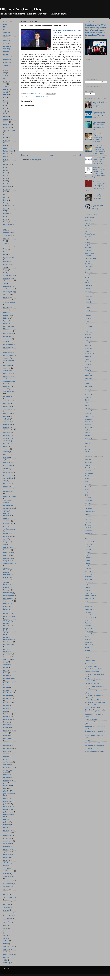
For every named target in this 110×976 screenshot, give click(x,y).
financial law (6, 555)
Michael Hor (88, 351)
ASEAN (5, 84)
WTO (4, 273)
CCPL (4, 105)
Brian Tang (88, 247)
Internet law (6, 165)
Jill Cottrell (88, 552)
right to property (8, 857)
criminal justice (7, 424)
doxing (5, 481)
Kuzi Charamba (89, 582)
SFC (4, 227)
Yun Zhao (87, 452)
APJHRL (5, 81)
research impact (7, 62)
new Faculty (6, 49)
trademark (6, 944)
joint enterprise (7, 654)
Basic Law (34, 96)
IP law (5, 159)
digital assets (7, 460)
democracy (6, 454)
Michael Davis (89, 604)
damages (5, 446)
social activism (7, 892)
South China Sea (7, 235)
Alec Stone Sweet (90, 223)
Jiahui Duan (88, 318)
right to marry (7, 855)
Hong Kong (6, 154)
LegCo (5, 192)
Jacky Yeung (88, 307)
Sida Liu (87, 400)
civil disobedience (8, 344)
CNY (4, 114)
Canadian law (7, 119)
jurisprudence (7, 665)
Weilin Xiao (88, 433)
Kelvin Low (88, 335)
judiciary (5, 662)
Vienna (5, 267)
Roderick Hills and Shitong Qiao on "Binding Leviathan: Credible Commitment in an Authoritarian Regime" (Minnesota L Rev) (96, 172)
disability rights (7, 465)
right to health (7, 852)
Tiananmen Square (8, 246)
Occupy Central (7, 205)
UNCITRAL (6, 252)
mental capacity (7, 743)
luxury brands (7, 725)
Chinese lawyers (7, 125)
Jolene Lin (87, 563)
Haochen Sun (88, 302)
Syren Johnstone (89, 416)
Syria (4, 241)
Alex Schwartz (89, 462)
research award (7, 57)
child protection (7, 333)
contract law (6, 403)
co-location (6, 358)
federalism (6, 544)
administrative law (8, 281)
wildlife (5, 960)
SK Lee (87, 381)
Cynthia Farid (88, 506)
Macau (5, 197)
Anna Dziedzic (89, 476)
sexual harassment (8, 881)
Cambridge (6, 116)
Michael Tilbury (89, 607)
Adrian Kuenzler (89, 218)
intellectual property (9, 616)
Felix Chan (88, 283)
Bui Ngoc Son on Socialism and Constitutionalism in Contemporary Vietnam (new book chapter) (99, 149)
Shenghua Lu (88, 394)
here (34, 87)
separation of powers (9, 876)
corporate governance (9, 409)
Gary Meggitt (88, 291)
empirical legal (7, 486)
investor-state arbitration (7, 650)
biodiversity (6, 323)
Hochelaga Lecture (8, 151)
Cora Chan (88, 250)
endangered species (8, 491)
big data (5, 321)
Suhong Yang (88, 414)
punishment (6, 822)
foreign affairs (7, 561)
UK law (5, 249)
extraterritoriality (8, 536)
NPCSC (5, 203)
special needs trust (8, 913)
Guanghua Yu (88, 296)
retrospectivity (7, 844)
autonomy (6, 310)
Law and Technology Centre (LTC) (94, 683)
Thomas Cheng (89, 422)
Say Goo (87, 384)
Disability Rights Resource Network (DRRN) (94, 723)
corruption (6, 416)
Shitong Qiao (88, 397)
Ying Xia (87, 446)
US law (5, 254)
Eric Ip (86, 280)
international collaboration (7, 624)
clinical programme (8, 38)
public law (6, 819)
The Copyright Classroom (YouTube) (95, 746)
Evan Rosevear (89, 533)
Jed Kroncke (88, 316)
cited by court (7, 35)
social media (6, 902)
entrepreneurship (8, 505)
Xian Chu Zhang (89, 645)
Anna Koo (87, 479)
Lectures (5, 189)
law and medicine (8, 693)
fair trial (5, 539)
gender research (7, 577)
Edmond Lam (88, 269)
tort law (5, 935)
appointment (7, 32)
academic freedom (8, 275)
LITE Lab (87, 740)
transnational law (8, 946)
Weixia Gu (87, 435)
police (5, 783)
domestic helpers (8, 475)
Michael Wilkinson (90, 609)
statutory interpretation (7, 922)
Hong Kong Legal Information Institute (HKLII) (95, 727)
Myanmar (5, 200)
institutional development (7, 610)
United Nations (7, 262)
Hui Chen (87, 538)
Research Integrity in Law (92, 672)
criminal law (6, 427)
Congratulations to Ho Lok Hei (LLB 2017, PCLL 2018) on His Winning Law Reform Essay (99, 160)
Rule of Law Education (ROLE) (93, 743)
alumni (5, 283)
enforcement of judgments (7, 501)
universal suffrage (8, 954)
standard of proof (8, 915)
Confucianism (7, 127)
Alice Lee (87, 228)
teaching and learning (9, 931)
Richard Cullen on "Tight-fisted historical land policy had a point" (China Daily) (100, 114)
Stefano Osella (89, 408)
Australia (5, 92)
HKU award (6, 24)
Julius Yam (88, 566)
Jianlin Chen (88, 549)
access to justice (8, 278)
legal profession (7, 719)
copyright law (7, 406)
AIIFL (4, 78)
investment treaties (8, 645)
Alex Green (88, 460)
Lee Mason (88, 585)
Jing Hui (87, 321)
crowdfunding (7, 435)
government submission (6, 583)
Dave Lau (87, 514)
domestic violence (8, 478)
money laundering (8, 748)
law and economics (8, 683)
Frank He (87, 288)
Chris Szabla (88, 500)
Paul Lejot (88, 615)
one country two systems (8, 771)
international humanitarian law (8, 638)
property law (6, 804)
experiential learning (9, 529)
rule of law (6, 863)
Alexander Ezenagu (90, 468)
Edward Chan (88, 272)
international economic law (9, 633)
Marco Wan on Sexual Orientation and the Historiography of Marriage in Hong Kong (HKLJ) (99, 125)
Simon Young (88, 403)
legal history (6, 716)
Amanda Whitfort (90, 234)
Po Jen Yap (88, 370)
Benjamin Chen (89, 245)
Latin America (7, 186)
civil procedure (7, 350)
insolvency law (7, 606)
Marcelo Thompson (90, 596)
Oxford (5, 208)
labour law (6, 670)
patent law (6, 775)
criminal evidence (8, 422)
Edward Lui (88, 275)
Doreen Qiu (88, 522)
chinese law (6, 342)
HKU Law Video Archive (91, 666)
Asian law (6, 89)
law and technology (8, 698)
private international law (9, 794)
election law (6, 483)
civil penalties (7, 347)
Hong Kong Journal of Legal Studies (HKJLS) (94, 715)
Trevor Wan (88, 424)
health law (6, 587)
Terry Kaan (88, 636)
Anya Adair (88, 239)
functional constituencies (7, 573)
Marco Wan (88, 346)
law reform (6, 706)
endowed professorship (9, 496)
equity (5, 518)
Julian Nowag (88, 326)
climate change (7, 352)
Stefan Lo (87, 405)
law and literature (8, 690)
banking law (6, 313)
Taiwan (5, 243)
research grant (7, 59)
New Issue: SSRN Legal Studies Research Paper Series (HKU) (97, 207)
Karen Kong (88, 571)
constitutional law (42, 96)
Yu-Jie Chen (88, 653)
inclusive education (8, 598)
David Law (88, 517)
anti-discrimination (8, 289)
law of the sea (7, 703)
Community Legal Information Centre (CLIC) (95, 732)
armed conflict (7, 300)
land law (5, 673)
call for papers (7, 331)
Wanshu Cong (88, 642)
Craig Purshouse (89, 253)
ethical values (7, 521)
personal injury (7, 780)
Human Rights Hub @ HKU (92, 719)
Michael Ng (88, 356)
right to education (8, 849)
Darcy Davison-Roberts (91, 258)
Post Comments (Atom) (34, 160)
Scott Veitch (88, 386)
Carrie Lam (6, 122)
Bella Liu (87, 242)
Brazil (5, 100)
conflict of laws (7, 386)
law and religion (7, 696)
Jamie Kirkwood (89, 541)
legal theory (6, 722)
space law (6, 910)
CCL (4, 103)
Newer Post (25, 155)
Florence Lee (88, 286)
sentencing (6, 874)
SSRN (4, 230)
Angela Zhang (89, 473)
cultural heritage (8, 441)
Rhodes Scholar (7, 224)
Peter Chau (88, 367)
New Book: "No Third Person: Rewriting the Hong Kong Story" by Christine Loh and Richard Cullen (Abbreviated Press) (96, 185)
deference (6, 452)
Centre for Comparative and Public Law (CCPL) (95, 675)
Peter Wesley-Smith (90, 617)
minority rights (7, 746)
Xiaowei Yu (88, 441)
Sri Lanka (5, 238)
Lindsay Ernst (88, 587)
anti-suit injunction (8, 292)
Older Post (77, 155)
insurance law (7, 614)
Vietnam (5, 270)
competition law (8, 376)
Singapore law (7, 233)
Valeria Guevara (89, 427)
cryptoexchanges (8, 438)
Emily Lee (87, 277)
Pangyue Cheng (89, 362)
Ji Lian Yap (87, 547)
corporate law (7, 413)
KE (4, 27)
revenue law (6, 846)
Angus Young (88, 237)
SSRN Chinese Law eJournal (92, 707)
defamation (6, 449)
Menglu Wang (88, 348)
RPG (4, 30)
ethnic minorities (8, 523)
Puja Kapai (88, 373)
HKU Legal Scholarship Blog (20, 9)
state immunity (7, 918)
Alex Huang (88, 226)
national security (8, 46)
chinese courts (7, 339)
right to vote (6, 860)
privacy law (6, 791)
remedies (5, 827)
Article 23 (6, 86)
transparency (6, 949)
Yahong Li (87, 443)
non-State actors (8, 762)
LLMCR (5, 178)
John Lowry (88, 560)
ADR (4, 76)
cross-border (6, 433)
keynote (5, 667)
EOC (4, 135)
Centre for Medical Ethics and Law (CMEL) (94, 692)
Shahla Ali (88, 389)
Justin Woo (88, 568)
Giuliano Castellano (90, 294)
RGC (4, 216)
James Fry (87, 310)
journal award (7, 43)
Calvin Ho (87, 495)
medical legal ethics (8, 738)
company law (7, 371)
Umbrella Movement (9, 257)
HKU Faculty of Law (90, 663)
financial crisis (7, 550)
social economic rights (9, 897)
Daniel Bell (88, 256)
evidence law (6, 526)
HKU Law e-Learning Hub (91, 748)
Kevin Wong (88, 337)
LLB (4, 175)
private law (6, 798)
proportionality (7, 806)
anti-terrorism (7, 294)
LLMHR (5, 181)
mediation (6, 736)
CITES (5, 108)
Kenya (5, 170)
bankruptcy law (7, 315)
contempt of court (8, 401)
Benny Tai (87, 489)
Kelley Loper (88, 579)
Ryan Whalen (88, 378)
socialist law (6, 904)
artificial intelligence (9, 302)
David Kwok (88, 261)
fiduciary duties (7, 547)
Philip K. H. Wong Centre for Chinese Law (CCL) (94, 687)
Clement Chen (89, 503)
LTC (4, 184)
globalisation (7, 580)
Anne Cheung (88, 481)
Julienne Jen (88, 329)
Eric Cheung (88, 525)
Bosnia (5, 97)
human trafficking (8, 593)
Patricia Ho (88, 364)
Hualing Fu (88, 305)
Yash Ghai (87, 650)
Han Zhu (87, 299)
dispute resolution (8, 472)
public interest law (8, 812)
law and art (6, 676)
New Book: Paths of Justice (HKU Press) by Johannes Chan (99, 197)
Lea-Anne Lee (88, 340)
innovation (6, 603)
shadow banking (7, 886)
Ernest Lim (88, 528)
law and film (6, 687)
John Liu (87, 324)
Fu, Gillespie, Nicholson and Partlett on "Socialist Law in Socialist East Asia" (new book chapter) (99, 137)
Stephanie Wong (89, 634)
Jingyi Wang (88, 555)
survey (5, 925)
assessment (6, 307)
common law (7, 368)
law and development (9, 678)
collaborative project (9, 361)
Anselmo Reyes (89, 484)
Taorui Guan (88, 419)
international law (8, 642)
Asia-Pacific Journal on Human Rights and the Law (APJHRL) (95, 703)
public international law (8, 815)
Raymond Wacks (89, 620)
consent (5, 389)
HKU (4, 145)
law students (7, 708)
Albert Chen (28, 96)
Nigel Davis (88, 612)
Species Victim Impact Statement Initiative (94, 752)
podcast (5, 54)
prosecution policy (8, 809)
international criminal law (9, 629)
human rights (7, 590)
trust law (5, 952)
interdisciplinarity (8, 621)
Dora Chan (88, 519)
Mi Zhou (87, 601)
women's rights (7, 963)
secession (6, 865)
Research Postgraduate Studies (93, 669)
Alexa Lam (88, 465)
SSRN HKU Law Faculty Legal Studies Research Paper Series (95, 711)
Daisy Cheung (88, 508)
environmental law (8, 508)
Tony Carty (88, 639)
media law (6, 733)
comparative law (8, 373)
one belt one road (8, 767)
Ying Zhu (87, 449)
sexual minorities (8, 884)
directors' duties (7, 462)
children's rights (7, 336)
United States (7, 264)
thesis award (6, 65)
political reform (7, 785)
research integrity (8, 841)
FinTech (5, 140)
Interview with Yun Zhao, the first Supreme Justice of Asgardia (100, 104)
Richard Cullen (89, 623)
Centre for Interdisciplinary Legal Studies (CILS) (94, 696)
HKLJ (4, 143)
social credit (6, 894)
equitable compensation (7, 514)
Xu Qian (87, 647)
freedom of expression (9, 563)
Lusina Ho (87, 343)
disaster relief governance (7, 469)
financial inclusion (8, 553)
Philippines (6, 213)
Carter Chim (88, 498)
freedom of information (6, 569)
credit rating (6, 419)
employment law (8, 489)
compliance (6, 379)
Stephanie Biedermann (91, 411)
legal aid (5, 711)
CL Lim (86, 492)
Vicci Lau (87, 430)
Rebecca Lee (88, 375)
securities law (7, 868)
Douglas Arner (89, 267)
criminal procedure (8, 430)
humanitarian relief (8, 595)
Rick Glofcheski (89, 628)
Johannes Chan (89, 558)
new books (6, 51)
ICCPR (4, 156)
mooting (5, 751)
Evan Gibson (88, 530)
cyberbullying (7, 443)
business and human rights (8, 327)
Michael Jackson (89, 354)
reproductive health (8, 830)
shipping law (6, 889)
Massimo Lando (89, 598)
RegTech (5, 222)
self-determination (8, 871)
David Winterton (89, 264)
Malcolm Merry (89, 593)
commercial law (7, 365)
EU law (5, 137)
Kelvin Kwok (88, 332)
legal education (7, 714)
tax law (5, 928)
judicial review (7, 659)
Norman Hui (88, 359)
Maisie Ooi (88, 590)
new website (6, 759)
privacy (5, 788)
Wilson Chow (88, 438)
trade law (6, 941)
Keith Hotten (88, 577)
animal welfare (7, 286)
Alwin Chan (88, 231)
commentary (6, 41)
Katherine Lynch (89, 574)
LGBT (4, 173)
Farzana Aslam (89, 536)
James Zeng (88, 313)
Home (51, 155)
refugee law (6, 825)
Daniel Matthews (90, 511)
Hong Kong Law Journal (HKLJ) (93, 700)
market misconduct (8, 730)
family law (6, 542)
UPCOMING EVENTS (90, 661)
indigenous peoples (8, 601)
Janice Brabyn (88, 544)
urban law (6, 957)
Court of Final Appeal (9, 130)
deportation (6, 457)
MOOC (5, 194)
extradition (6, 533)
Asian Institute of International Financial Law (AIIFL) (93, 680)
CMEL (4, 111)
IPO (4, 162)
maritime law (7, 727)
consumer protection (9, 396)
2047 (4, 73)
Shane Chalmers (89, 392)
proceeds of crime (8, 801)
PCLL (4, 211)
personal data (7, 777)
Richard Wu (88, 626)
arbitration (6, 297)
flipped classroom (8, 558)
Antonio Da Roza (89, 487)
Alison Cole (88, 470)
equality (5, 511)
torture (5, 938)
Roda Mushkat (89, 631)
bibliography (6, 318)
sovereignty (6, 907)
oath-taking (6, 765)
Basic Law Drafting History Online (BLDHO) (94, 736)
